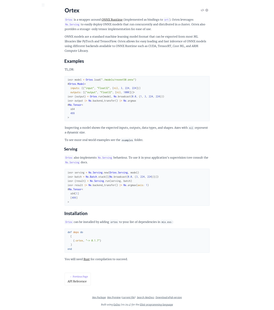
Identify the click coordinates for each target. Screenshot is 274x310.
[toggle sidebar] (47, 5)
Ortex (8, 14)
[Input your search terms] (26, 5)
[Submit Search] (5, 5)
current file (155, 297)
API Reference (11, 35)
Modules (21, 24)
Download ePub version (195, 297)
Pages (7, 24)
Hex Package (125, 297)
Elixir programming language (182, 304)
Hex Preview (140, 297)
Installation (13, 50)
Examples (11, 46)
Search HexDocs (172, 297)
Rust (113, 259)
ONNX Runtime (138, 19)
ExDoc (143, 304)
